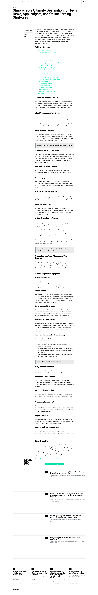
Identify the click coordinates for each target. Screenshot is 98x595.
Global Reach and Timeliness (50, 54)
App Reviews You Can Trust (44, 56)
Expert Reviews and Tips (46, 85)
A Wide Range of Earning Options (48, 69)
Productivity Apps (47, 60)
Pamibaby (15, 2)
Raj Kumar (26, 36)
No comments (16, 21)
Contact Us (37, 1)
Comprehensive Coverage (46, 83)
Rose (13, 583)
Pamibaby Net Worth (30, 1)
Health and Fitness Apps (49, 64)
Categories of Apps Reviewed (47, 58)
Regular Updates (44, 89)
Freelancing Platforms (48, 71)
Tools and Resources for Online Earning (50, 79)
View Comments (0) (54, 464)
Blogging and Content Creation (50, 77)
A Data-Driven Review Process (47, 66)
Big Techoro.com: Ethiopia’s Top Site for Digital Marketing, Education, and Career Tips (28, 462)
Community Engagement (46, 87)
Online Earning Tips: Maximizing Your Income (49, 68)
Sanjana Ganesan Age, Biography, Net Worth (51, 458)
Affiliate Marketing (47, 73)
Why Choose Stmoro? (43, 81)
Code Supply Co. (24, 591)
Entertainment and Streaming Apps (51, 62)
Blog (14, 7)
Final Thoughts (41, 93)
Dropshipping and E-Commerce (50, 75)
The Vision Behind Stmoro (44, 50)
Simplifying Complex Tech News (48, 52)
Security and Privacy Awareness (48, 91)
